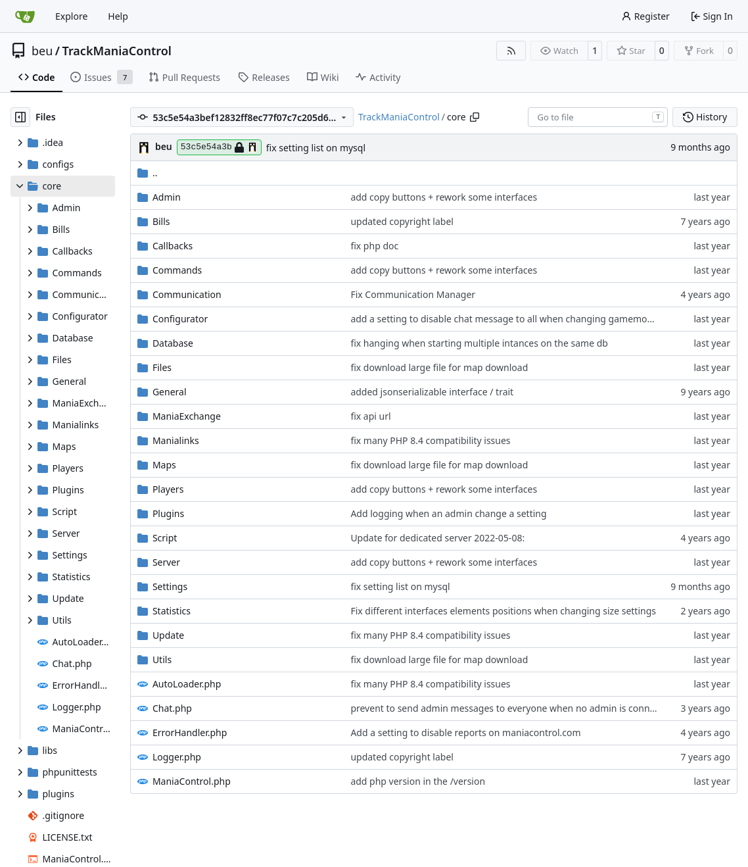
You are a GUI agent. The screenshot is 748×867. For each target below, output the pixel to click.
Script (164, 538)
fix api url (370, 416)
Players (167, 489)
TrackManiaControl (117, 50)
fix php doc (374, 245)
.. (147, 172)
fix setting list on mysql (315, 147)
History (705, 117)
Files (162, 367)
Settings (169, 586)
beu (42, 50)
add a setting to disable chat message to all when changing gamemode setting (520, 318)
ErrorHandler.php (189, 732)
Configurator (180, 318)
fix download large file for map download (439, 367)
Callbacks (172, 245)
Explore (71, 16)
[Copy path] (474, 117)
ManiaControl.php (191, 781)
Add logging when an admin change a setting (448, 513)
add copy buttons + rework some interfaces (443, 197)
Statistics (171, 611)
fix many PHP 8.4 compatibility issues (430, 440)
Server (166, 562)
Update (168, 635)
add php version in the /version (417, 781)
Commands (177, 270)
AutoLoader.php (186, 684)
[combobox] (598, 117)
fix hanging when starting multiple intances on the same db (479, 343)
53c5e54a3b (219, 147)
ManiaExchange (186, 416)
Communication (187, 294)
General (169, 391)
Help (118, 16)
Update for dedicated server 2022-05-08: (437, 538)
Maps (164, 464)
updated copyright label (402, 221)
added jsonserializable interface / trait (431, 391)
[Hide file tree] (20, 117)
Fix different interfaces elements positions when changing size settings (503, 611)
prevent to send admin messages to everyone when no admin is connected (511, 708)
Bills (161, 221)
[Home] (25, 16)
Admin (166, 197)
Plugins (168, 513)
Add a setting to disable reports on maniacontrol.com (465, 732)
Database (172, 343)
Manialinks (175, 440)
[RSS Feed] (511, 51)
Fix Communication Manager (412, 294)
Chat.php (172, 708)
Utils (162, 659)
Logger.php (176, 757)
